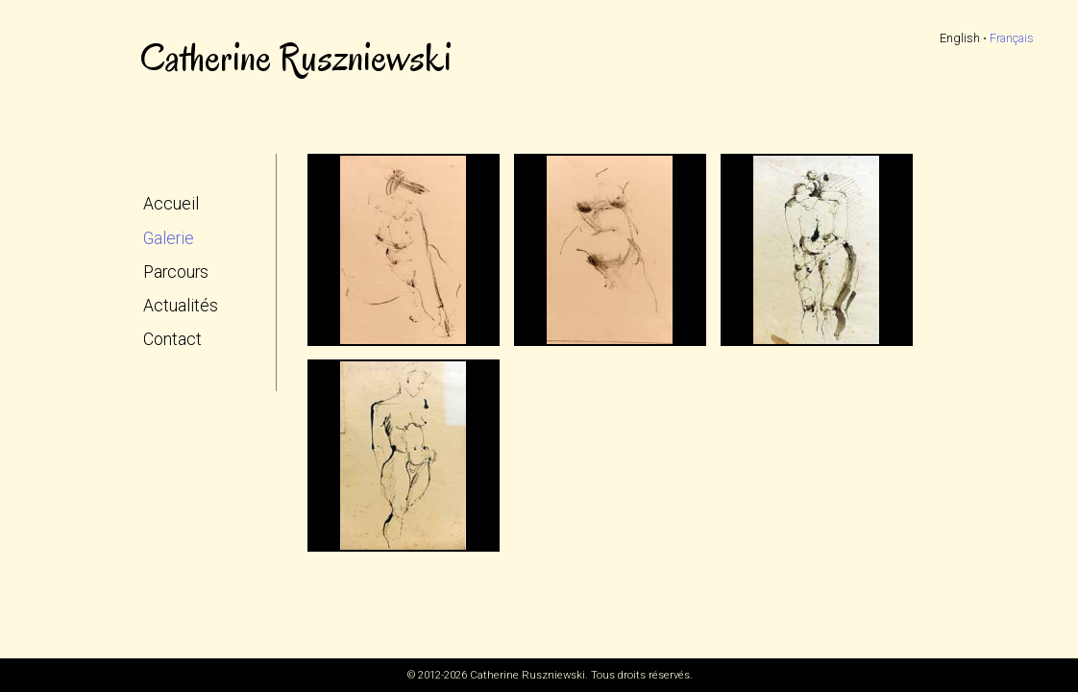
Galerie (168, 238)
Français (1012, 38)
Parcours (175, 272)
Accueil (171, 203)
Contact (172, 339)
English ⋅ (963, 38)
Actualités (180, 305)
